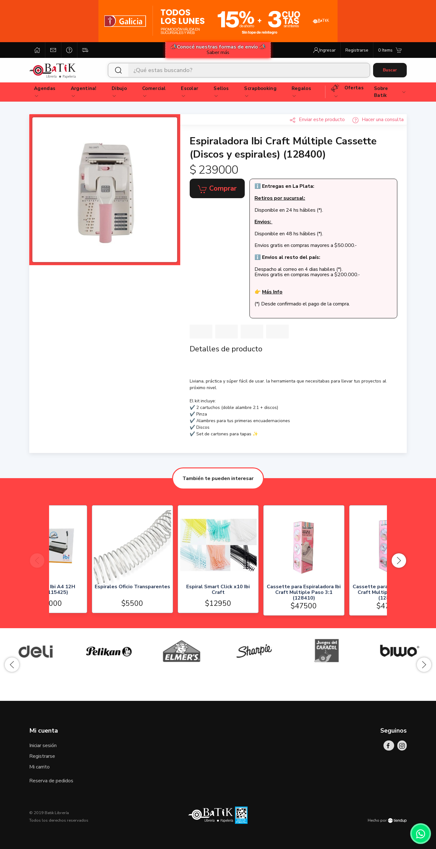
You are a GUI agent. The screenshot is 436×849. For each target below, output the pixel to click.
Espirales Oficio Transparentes (175, 587)
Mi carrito (39, 766)
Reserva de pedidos (51, 780)
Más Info (272, 291)
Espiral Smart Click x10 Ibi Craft (261, 590)
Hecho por (387, 820)
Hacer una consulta (378, 119)
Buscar (390, 70)
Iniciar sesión (43, 745)
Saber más (218, 52)
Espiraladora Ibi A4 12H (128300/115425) (89, 590)
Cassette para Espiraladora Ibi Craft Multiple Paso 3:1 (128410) (346, 592)
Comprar (217, 189)
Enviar (317, 119)
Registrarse (42, 756)
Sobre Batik (390, 92)
